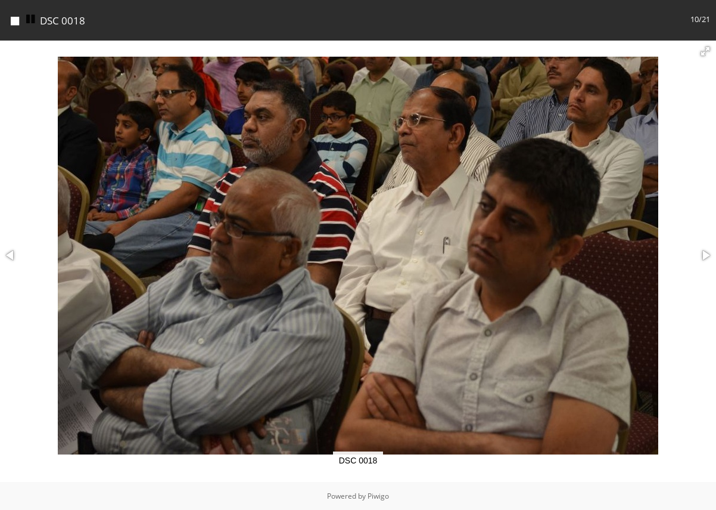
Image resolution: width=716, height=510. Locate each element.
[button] (705, 51)
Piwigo (378, 496)
